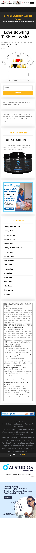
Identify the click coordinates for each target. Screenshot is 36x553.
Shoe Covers (8, 290)
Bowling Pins (8, 244)
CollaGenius (14, 140)
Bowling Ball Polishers (11, 227)
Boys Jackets (8, 261)
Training (6, 294)
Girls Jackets (8, 269)
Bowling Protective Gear (12, 248)
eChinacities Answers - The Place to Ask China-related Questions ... (17, 343)
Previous (5, 47)
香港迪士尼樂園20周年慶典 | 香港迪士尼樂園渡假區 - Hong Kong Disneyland (18, 326)
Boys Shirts (7, 265)
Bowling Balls (8, 231)
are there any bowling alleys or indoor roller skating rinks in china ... (18, 356)
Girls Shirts (7, 273)
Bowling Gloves (9, 235)
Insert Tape (7, 277)
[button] (18, 28)
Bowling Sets (8, 252)
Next (3, 49)
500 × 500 (23, 42)
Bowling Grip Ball (9, 239)
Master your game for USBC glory (15, 368)
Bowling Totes (8, 256)
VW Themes (25, 455)
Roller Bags (7, 286)
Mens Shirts (7, 282)
